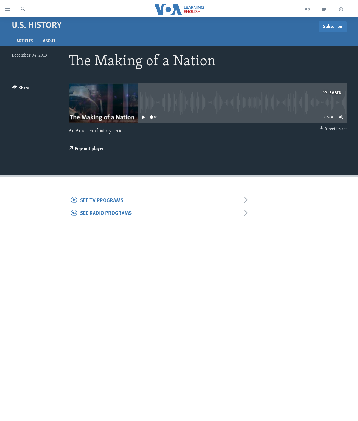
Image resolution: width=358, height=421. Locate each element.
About (49, 41)
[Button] (20, 89)
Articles (25, 41)
